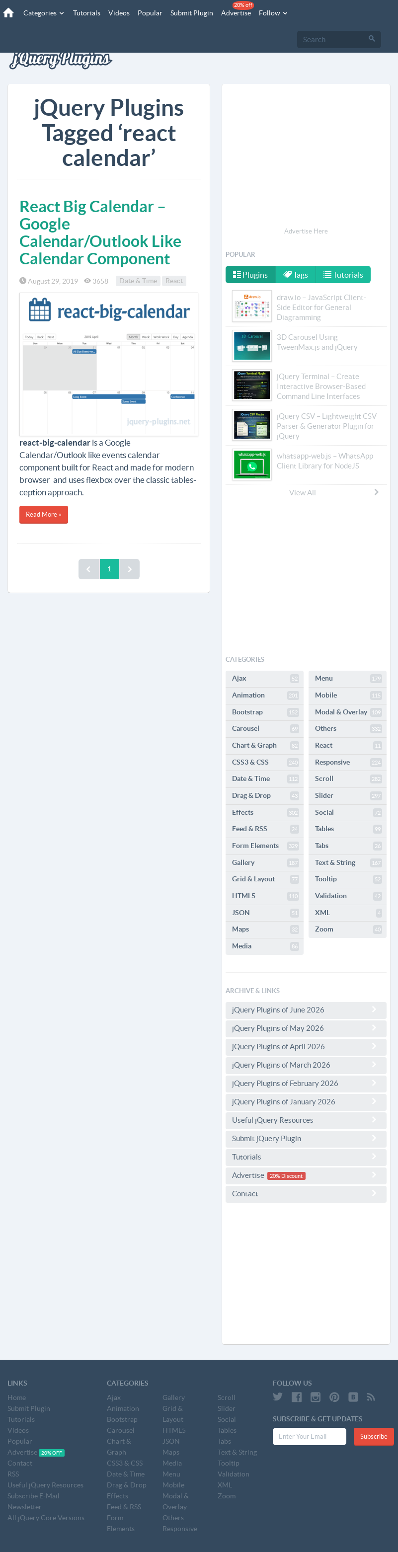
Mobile (348, 695)
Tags (296, 274)
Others (348, 728)
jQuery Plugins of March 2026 (306, 1064)
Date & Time (138, 281)
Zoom (348, 929)
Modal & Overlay (348, 712)
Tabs (348, 846)
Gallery (265, 862)
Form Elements (265, 846)
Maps (265, 929)
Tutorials (86, 13)
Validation (348, 896)
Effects (265, 812)
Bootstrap (265, 712)
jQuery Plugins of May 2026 (306, 1027)
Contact (306, 1193)
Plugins (250, 274)
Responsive (348, 762)
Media (265, 946)
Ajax (265, 678)
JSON (265, 913)
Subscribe (374, 1436)
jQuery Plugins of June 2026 (306, 1009)
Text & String (348, 862)
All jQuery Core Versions (45, 1518)
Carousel (265, 728)
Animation (265, 695)
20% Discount (286, 1176)
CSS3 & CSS (265, 762)
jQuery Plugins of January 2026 (306, 1101)
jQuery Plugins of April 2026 (306, 1046)
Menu (348, 678)
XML (348, 913)
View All (335, 492)
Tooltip (348, 879)
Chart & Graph (265, 745)
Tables (348, 829)
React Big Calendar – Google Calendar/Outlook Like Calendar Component (100, 232)
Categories (44, 13)
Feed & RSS (265, 829)
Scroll (348, 779)
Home (16, 1397)
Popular (149, 13)
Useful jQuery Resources (306, 1119)
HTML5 (265, 896)
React (174, 281)
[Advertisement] (306, 157)
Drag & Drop (265, 795)
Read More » (44, 514)
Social (348, 812)
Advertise (237, 9)
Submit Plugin (191, 13)
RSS (13, 1474)
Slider (348, 795)
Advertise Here (306, 231)
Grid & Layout (265, 879)
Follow (273, 13)
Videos (118, 13)
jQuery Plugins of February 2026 (306, 1083)
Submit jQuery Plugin (306, 1138)
